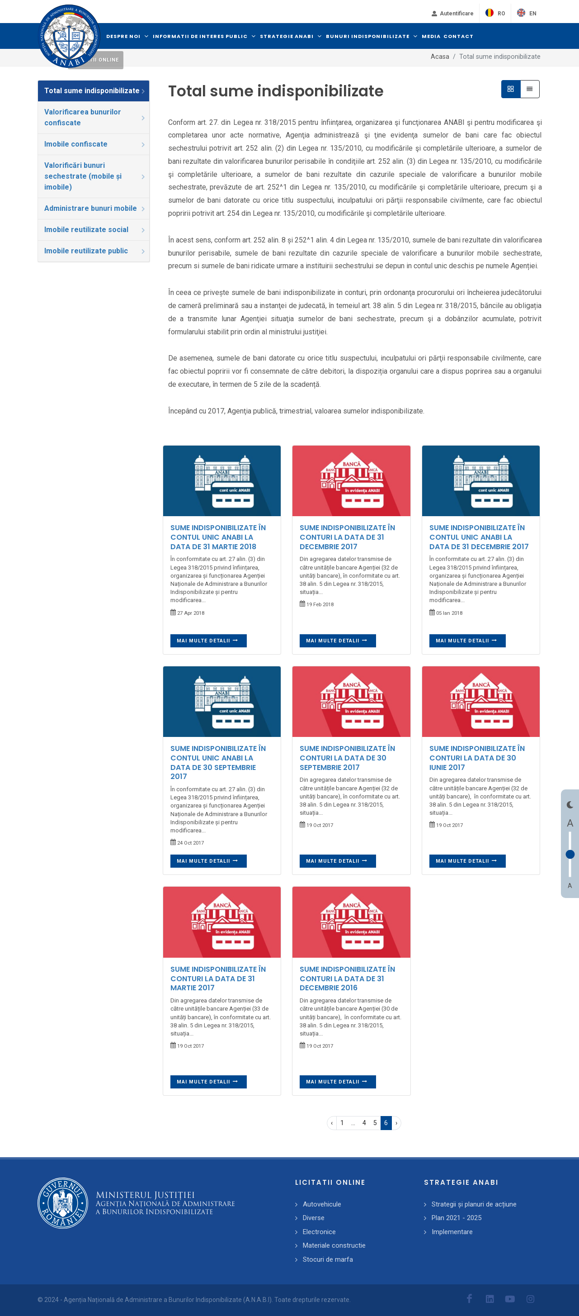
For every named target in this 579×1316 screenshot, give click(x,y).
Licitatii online (95, 60)
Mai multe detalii (208, 640)
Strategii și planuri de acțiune (474, 1204)
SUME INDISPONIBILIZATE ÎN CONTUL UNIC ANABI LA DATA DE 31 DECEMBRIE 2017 (479, 537)
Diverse (314, 1218)
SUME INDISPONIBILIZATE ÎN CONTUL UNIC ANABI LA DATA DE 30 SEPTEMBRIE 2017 (218, 762)
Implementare (452, 1232)
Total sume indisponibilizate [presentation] (95, 90)
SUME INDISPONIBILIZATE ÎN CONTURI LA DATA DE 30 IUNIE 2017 (477, 758)
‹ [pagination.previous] (332, 1122)
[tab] (94, 91)
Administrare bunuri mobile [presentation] (95, 208)
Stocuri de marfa (328, 1259)
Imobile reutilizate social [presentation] (95, 229)
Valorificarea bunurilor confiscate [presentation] (95, 117)
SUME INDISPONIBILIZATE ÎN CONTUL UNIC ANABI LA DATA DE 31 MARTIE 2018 (218, 537)
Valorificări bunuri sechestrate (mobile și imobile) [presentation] (95, 176)
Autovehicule (322, 1204)
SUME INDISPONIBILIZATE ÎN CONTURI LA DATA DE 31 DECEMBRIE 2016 (347, 978)
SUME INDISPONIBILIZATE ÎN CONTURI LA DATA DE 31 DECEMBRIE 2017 (347, 537)
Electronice (319, 1232)
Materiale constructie (334, 1245)
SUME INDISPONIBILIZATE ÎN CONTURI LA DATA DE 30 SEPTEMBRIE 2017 (347, 758)
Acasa (440, 57)
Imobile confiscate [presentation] (95, 144)
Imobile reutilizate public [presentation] (95, 251)
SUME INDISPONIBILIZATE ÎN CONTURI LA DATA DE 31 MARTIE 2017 (218, 978)
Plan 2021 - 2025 (456, 1218)
